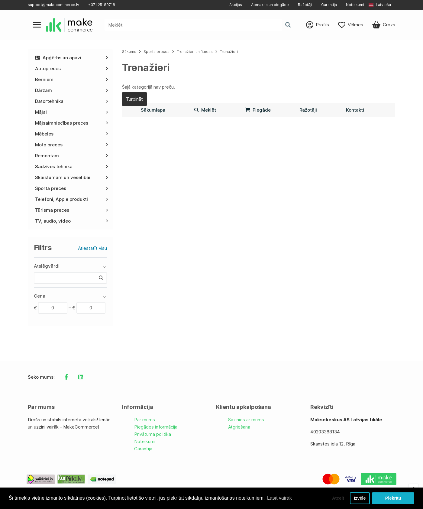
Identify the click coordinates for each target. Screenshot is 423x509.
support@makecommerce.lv (53, 4)
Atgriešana (239, 427)
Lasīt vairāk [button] (279, 498)
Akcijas (235, 4)
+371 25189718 (101, 4)
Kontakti (355, 110)
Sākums (129, 51)
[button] (382, 4)
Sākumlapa (153, 110)
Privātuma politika (152, 434)
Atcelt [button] (338, 498)
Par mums (144, 420)
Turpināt (134, 99)
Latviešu (380, 4)
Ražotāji (305, 4)
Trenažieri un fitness (195, 51)
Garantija (329, 4)
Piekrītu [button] (393, 498)
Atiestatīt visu (92, 248)
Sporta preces (157, 51)
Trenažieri (229, 51)
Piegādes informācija (155, 427)
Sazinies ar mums (246, 420)
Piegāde (258, 110)
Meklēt (205, 110)
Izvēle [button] (360, 498)
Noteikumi (355, 4)
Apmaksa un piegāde (270, 4)
